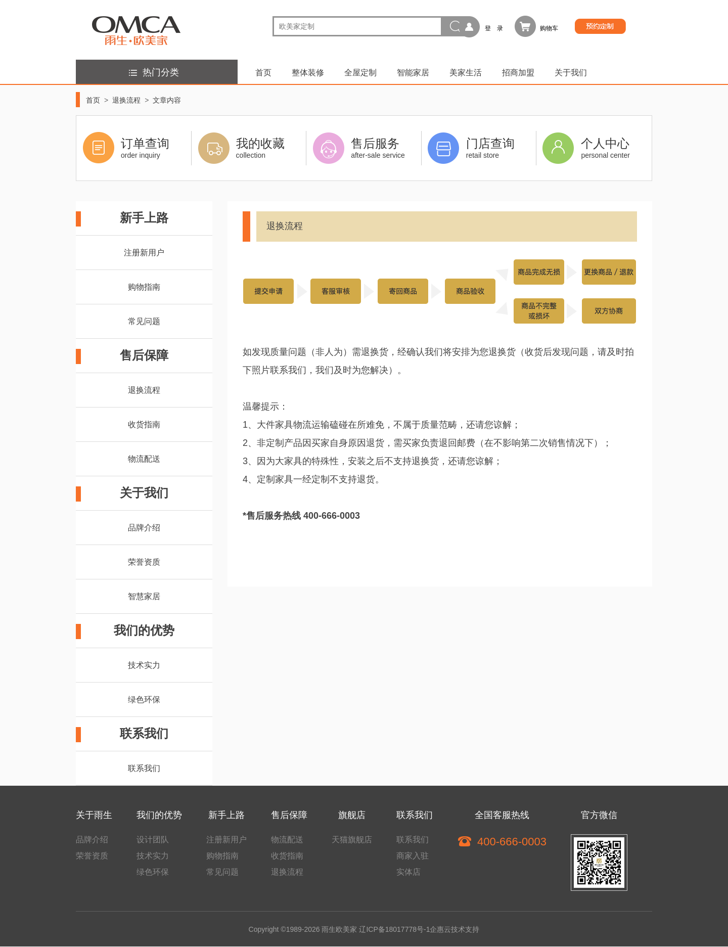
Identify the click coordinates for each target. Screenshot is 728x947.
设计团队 (152, 839)
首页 (263, 72)
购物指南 (144, 287)
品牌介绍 (144, 527)
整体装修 (308, 72)
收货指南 (144, 424)
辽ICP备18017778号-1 (394, 929)
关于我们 (571, 72)
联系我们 (144, 768)
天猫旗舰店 (352, 839)
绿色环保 (144, 699)
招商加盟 (518, 72)
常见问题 (144, 321)
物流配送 (144, 459)
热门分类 (152, 72)
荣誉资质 (144, 562)
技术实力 (144, 665)
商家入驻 (412, 855)
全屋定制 (360, 72)
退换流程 (126, 100)
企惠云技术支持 (454, 929)
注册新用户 (144, 252)
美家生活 (465, 72)
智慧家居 (144, 596)
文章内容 (167, 100)
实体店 (408, 872)
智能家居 (413, 72)
